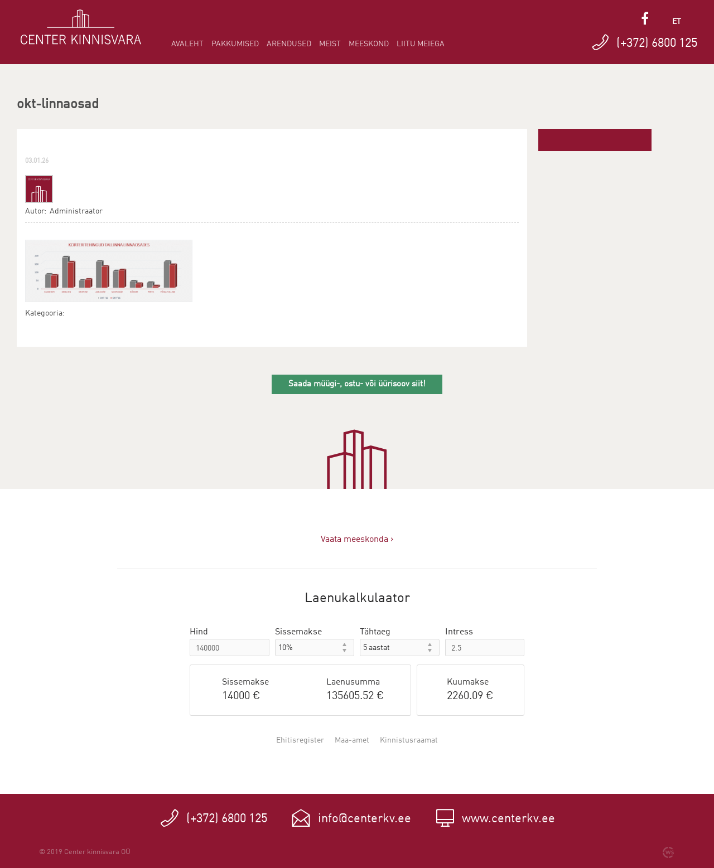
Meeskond (369, 44)
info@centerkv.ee (364, 819)
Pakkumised (235, 44)
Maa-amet (352, 740)
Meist (330, 44)
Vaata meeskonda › (357, 539)
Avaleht (187, 44)
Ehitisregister (300, 740)
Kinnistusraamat (409, 740)
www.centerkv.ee (508, 819)
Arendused (289, 44)
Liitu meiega (421, 44)
